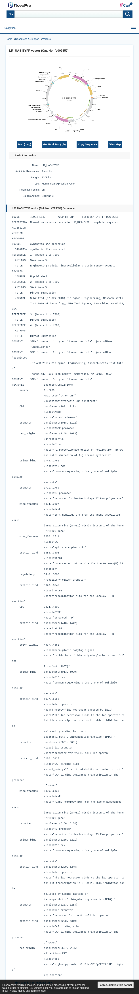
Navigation (10, 28)
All (10, 14)
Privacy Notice (17, 990)
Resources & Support (27, 39)
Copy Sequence (87, 144)
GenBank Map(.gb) (54, 144)
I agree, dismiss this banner (115, 985)
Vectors (46, 39)
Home (9, 39)
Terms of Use (38, 990)
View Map (115, 144)
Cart (124, 5)
